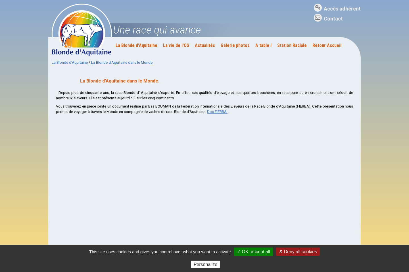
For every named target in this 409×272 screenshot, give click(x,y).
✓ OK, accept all (253, 251)
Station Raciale (292, 45)
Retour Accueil (326, 45)
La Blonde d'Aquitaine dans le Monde (122, 62)
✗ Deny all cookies (298, 251)
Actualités (205, 45)
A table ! (263, 45)
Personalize (206, 264)
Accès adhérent (342, 9)
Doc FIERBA (217, 112)
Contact (333, 19)
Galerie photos (235, 45)
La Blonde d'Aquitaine (136, 45)
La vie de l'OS (176, 45)
